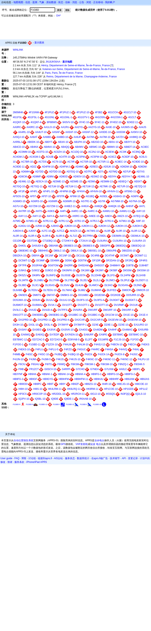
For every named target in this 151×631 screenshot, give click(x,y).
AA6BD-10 (62, 137)
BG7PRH (88, 235)
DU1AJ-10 (65, 300)
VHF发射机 (82, 444)
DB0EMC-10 (25, 250)
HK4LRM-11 (55, 389)
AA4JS (142, 127)
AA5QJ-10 (18, 137)
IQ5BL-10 (40, 398)
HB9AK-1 (47, 374)
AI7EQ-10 (138, 216)
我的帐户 (110, 2)
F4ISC (29, 354)
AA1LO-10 (49, 127)
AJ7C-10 (46, 230)
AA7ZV (120, 137)
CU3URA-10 (119, 240)
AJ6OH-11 (87, 226)
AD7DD (39, 171)
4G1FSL (17, 117)
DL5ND (138, 285)
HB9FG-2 (129, 374)
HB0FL (136, 369)
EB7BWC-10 (136, 334)
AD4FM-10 (48, 166)
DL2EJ (83, 280)
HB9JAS (144, 379)
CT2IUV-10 (85, 240)
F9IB (21, 369)
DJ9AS (22, 270)
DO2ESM (99, 295)
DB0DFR (105, 245)
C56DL (102, 235)
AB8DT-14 (129, 147)
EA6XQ (40, 334)
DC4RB (95, 255)
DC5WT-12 (25, 260)
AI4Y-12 (37, 216)
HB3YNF (17, 374)
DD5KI (68, 260)
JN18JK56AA (52, 61)
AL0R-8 (60, 235)
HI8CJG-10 (123, 384)
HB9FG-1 (96, 374)
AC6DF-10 (128, 156)
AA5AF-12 (88, 132)
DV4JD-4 (47, 310)
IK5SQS (110, 393)
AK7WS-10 (93, 230)
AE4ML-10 (143, 176)
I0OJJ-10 (95, 393)
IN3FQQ (125, 393)
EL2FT (89, 339)
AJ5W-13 (40, 226)
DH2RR (68, 265)
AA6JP (77, 137)
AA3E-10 (110, 127)
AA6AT (33, 137)
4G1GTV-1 (83, 117)
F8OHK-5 (139, 364)
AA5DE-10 (105, 132)
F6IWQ (61, 364)
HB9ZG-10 (90, 384)
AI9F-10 (140, 221)
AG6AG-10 (119, 196)
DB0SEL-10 (94, 250)
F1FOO (134, 339)
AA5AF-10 (71, 132)
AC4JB (49, 156)
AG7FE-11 (87, 201)
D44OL (22, 245)
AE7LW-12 (88, 186)
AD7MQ (113, 171)
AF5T (33, 196)
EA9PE (103, 334)
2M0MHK (18, 112)
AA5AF (56, 132)
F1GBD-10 (97, 404)
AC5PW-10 (96, 156)
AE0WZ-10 (97, 176)
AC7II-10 (57, 161)
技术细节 (115, 458)
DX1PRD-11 (44, 319)
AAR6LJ (17, 142)
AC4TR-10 (65, 156)
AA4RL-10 (24, 132)
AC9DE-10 (138, 161)
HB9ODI (23, 384)
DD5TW (82, 260)
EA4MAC (127, 329)
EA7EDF (54, 334)
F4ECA (132, 344)
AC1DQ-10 (77, 151)
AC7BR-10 (27, 161)
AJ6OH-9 (18, 230)
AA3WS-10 (127, 127)
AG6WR (52, 201)
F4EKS (145, 344)
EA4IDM (98, 329)
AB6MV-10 (112, 147)
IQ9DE (54, 398)
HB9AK (32, 374)
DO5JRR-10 (133, 295)
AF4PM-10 (65, 191)
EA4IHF (112, 329)
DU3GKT (115, 300)
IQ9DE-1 (69, 398)
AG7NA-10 (135, 201)
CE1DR (17, 240)
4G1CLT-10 (130, 112)
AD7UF (127, 171)
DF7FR (23, 265)
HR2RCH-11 (78, 393)
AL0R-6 (46, 235)
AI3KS (50, 211)
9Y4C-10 (84, 122)
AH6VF (130, 206)
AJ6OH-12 (104, 226)
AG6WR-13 (69, 201)
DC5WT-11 (141, 255)
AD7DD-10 (55, 171)
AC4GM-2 (18, 156)
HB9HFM (64, 379)
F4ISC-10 (43, 354)
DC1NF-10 (65, 255)
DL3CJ (36, 285)
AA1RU (65, 127)
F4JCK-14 (103, 354)
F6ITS (48, 364)
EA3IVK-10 (67, 329)
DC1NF (49, 255)
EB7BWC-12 (20, 339)
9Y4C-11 (99, 122)
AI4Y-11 (22, 216)
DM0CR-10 (142, 290)
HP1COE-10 (111, 389)
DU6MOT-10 (20, 305)
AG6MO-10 (19, 201)
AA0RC (17, 127)
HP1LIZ (143, 389)
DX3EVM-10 (134, 319)
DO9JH (36, 300)
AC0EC (145, 147)
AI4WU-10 (108, 211)
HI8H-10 (23, 389)
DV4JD (32, 310)
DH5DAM (83, 265)
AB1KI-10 (63, 142)
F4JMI (32, 359)
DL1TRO (69, 280)
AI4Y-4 (50, 216)
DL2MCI (110, 280)
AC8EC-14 (120, 161)
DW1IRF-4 (128, 310)
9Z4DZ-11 (132, 122)
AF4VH (81, 191)
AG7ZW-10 (35, 206)
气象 (41, 2)
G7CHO (80, 369)
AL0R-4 (32, 235)
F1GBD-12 (70, 404)
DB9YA (35, 255)
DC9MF (40, 260)
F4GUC (81, 349)
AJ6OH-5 (137, 226)
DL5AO (109, 285)
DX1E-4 (143, 314)
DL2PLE (125, 280)
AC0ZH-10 (59, 151)
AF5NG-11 (130, 191)
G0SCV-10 (50, 369)
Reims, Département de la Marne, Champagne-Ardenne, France (81, 76)
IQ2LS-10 (140, 393)
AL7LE (73, 235)
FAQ (16, 458)
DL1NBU (38, 280)
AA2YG (79, 127)
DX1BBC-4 (94, 314)
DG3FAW (37, 265)
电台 (98, 444)
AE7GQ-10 (19, 186)
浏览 (88, 2)
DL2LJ (96, 280)
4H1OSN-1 (116, 117)
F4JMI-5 (46, 359)
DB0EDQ (121, 245)
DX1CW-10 (111, 314)
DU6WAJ (37, 305)
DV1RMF (119, 305)
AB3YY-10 (129, 142)
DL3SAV (65, 285)
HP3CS (23, 393)
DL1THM (54, 280)
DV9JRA (77, 310)
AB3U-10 (113, 142)
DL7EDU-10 (50, 290)
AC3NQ (136, 151)
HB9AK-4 (80, 374)
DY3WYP (63, 324)
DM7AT (51, 295)
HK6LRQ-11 (74, 389)
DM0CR (126, 290)
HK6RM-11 (92, 389)
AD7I (100, 171)
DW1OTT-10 (20, 314)
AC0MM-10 (24, 151)
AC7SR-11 (103, 161)
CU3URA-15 (139, 240)
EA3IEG (37, 329)
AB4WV (79, 147)
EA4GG (83, 329)
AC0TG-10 (42, 151)
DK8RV (36, 275)
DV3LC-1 (18, 310)
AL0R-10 (120, 230)
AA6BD (47, 137)
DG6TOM (53, 265)
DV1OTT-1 (83, 305)
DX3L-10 (33, 324)
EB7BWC (118, 334)
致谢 (9, 462)
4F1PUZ (49, 112)
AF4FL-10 (48, 191)
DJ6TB (130, 265)
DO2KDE (115, 295)
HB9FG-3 (18, 379)
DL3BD (23, 285)
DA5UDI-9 (37, 245)
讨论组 (32, 458)
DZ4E (95, 324)
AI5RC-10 (77, 216)
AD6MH (25, 171)
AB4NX (34, 147)
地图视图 (18, 2)
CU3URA (102, 240)
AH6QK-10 (114, 206)
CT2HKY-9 (67, 240)
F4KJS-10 (74, 359)
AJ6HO (55, 226)
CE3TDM (32, 240)
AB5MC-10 (95, 147)
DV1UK (134, 305)
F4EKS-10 (24, 349)
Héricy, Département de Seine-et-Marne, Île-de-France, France (75, 65)
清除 (67, 10)
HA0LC (123, 369)
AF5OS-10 (18, 196)
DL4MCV (94, 285)
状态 (60, 2)
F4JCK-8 (119, 354)
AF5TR (60, 196)
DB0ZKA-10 (19, 255)
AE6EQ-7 (123, 181)
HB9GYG (48, 379)
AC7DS (42, 161)
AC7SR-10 (86, 161)
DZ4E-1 (108, 324)
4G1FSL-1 (33, 117)
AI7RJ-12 (63, 221)
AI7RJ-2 (94, 221)
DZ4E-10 (123, 324)
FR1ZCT (34, 369)
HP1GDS (128, 389)
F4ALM (67, 344)
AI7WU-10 (124, 221)
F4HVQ (123, 349)
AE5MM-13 (106, 181)
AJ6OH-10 (70, 226)
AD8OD (63, 176)
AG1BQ (90, 196)
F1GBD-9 (29, 404)
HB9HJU (98, 379)
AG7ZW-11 (52, 206)
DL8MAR (96, 290)
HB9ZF (75, 384)
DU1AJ (50, 300)
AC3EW (109, 151)
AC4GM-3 (34, 156)
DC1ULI (81, 255)
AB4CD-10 (18, 147)
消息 (74, 2)
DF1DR (96, 260)
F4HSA (109, 349)
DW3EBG (37, 314)
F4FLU (39, 349)
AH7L (142, 206)
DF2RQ (129, 260)
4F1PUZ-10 (83, 112)
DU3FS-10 (82, 300)
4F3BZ (98, 112)
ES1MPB (103, 339)
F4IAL (136, 349)
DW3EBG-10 (56, 314)
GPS (63, 444)
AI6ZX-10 (122, 216)
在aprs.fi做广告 (99, 458)
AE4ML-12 (24, 181)
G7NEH (94, 369)
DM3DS (23, 295)
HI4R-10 (106, 384)
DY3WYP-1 (80, 324)
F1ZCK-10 (52, 344)
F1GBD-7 (56, 404)
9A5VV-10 (68, 122)
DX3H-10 (18, 324)
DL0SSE (66, 275)
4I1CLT (132, 117)
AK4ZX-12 (75, 230)
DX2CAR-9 (96, 319)
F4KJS (60, 359)
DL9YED (111, 290)
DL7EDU (33, 290)
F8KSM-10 (107, 364)
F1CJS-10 (119, 339)
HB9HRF (114, 379)
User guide (6, 458)
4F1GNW (34, 112)
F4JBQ (58, 354)
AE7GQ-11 (36, 186)
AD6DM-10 (126, 166)
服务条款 (19, 462)
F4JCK (88, 354)
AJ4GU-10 (24, 226)
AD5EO (93, 166)
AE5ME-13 (59, 181)
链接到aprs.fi (45, 458)
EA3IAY (23, 329)
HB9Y (62, 384)
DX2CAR (80, 319)
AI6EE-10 (94, 216)
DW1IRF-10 (109, 310)
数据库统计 (83, 458)
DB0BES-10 (70, 245)
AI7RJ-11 (48, 221)
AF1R (21, 191)
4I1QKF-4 (35, 122)
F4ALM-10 (82, 344)
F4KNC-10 (92, 359)
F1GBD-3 (83, 404)
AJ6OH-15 (121, 226)
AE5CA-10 (41, 181)
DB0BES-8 (88, 245)
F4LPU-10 (143, 359)
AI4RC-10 (76, 211)
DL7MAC (67, 290)
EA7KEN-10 (71, 334)
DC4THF (110, 255)
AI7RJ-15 (79, 221)
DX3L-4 (48, 324)
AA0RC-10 (32, 127)
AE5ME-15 (76, 181)
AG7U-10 (18, 206)
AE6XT (138, 181)
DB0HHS (43, 250)
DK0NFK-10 (69, 270)
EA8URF (88, 334)
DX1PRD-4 (63, 319)
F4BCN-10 (116, 344)
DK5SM (127, 270)
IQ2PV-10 (24, 398)
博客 (23, 458)
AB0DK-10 (33, 142)
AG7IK (101, 201)
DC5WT (124, 255)
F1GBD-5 (16, 404)
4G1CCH (113, 112)
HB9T (50, 384)
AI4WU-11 (125, 211)
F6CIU (22, 364)
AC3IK (123, 151)
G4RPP (66, 369)
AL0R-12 (136, 230)
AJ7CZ (60, 230)
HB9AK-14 (64, 374)
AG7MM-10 (117, 201)
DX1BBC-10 (75, 314)
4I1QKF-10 (19, 122)
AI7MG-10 (31, 221)
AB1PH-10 (80, 142)
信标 (67, 2)
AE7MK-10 (106, 186)
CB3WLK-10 (137, 235)
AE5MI (91, 181)
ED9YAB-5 (73, 339)
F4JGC (134, 354)
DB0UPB (111, 250)
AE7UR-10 (123, 186)
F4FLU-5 (53, 349)
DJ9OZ (35, 270)
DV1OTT (67, 305)
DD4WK (54, 260)
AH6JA (85, 206)
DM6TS (37, 295)
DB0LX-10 (76, 250)
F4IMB (16, 354)
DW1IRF (93, 310)
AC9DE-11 (18, 166)
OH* (58, 15)
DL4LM (79, 285)
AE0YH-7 (127, 176)
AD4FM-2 (64, 166)
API (124, 458)
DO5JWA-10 (20, 300)
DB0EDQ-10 (138, 245)
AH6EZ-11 (70, 206)
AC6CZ (112, 156)
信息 (27, 2)
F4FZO (68, 349)
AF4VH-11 (113, 191)
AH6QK (98, 206)
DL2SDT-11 (141, 280)
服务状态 (70, 458)
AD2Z (33, 166)
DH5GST (99, 265)
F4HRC (96, 349)
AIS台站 (58, 458)
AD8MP (37, 176)
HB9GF (33, 379)
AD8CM (22, 176)
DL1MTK (23, 280)
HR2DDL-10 (58, 393)
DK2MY (99, 270)
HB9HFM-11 (81, 379)
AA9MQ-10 (135, 137)
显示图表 (39, 42)
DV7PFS (62, 310)
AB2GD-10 (97, 142)
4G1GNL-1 (66, 117)
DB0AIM (53, 245)
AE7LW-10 (54, 186)
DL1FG (111, 275)
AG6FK (135, 196)
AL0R (107, 230)
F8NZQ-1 (123, 364)
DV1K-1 (52, 305)
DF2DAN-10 (113, 260)
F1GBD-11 (35, 344)
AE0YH (112, 176)
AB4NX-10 (49, 147)
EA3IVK (51, 329)
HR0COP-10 (39, 393)
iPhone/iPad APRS (36, 462)
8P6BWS (52, 122)
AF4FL (33, 191)
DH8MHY (115, 265)
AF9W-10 (75, 196)
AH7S (38, 211)
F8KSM (75, 364)
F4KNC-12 (126, 359)
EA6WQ (25, 334)
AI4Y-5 (63, 216)
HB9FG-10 (113, 374)
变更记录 (133, 458)
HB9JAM (129, 379)
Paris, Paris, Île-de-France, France (64, 72)
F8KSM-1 (90, 364)
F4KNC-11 (109, 359)
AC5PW (80, 156)
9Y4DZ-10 (115, 122)
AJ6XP (32, 230)
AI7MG (16, 221)
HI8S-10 (37, 389)
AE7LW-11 (71, 186)
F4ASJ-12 (99, 344)
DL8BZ (82, 290)
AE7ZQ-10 (140, 186)
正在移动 (98, 2)
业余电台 (99, 440)
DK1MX (85, 270)
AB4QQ (65, 147)
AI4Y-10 (140, 211)
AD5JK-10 (109, 166)
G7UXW (108, 369)
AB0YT (48, 142)
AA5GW (120, 132)
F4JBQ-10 (73, 354)
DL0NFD (51, 275)
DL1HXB (141, 275)
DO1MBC (83, 295)
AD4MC (79, 166)
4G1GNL (49, 117)
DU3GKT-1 (131, 300)
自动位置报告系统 (23, 440)
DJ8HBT (144, 265)
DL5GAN (123, 285)
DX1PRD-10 (25, 319)
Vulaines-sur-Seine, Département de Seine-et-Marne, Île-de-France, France (83, 69)
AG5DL (104, 196)
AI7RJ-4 (109, 221)
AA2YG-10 (94, 127)
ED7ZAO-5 (56, 339)
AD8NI (50, 176)
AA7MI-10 (105, 137)
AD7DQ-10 (72, 171)
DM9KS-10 (66, 295)
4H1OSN (100, 117)
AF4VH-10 (96, 191)
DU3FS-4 (99, 300)
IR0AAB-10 (85, 398)
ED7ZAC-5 (38, 339)
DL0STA (80, 275)
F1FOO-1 (18, 344)
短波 (92, 444)
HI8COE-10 (141, 384)
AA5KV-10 (136, 132)
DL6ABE (17, 290)
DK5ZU (23, 275)
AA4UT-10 (40, 132)
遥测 (34, 2)
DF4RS (143, 260)
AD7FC (88, 171)
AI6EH (108, 216)
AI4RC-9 (92, 211)
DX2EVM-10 (115, 319)
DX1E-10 (128, 314)
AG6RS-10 (37, 201)
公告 (81, 2)
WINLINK (18, 49)
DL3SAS (50, 285)
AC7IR (70, 161)
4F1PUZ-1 (65, 112)
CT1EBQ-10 (49, 240)
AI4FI (63, 211)
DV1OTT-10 (101, 305)
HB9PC (37, 384)
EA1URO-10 (141, 324)
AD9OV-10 (79, 176)
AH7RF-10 (24, 211)
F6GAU (35, 364)
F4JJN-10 (18, 359)
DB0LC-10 (59, 250)
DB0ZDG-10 (129, 250)
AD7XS (140, 171)
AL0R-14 (17, 235)
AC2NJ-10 (94, 151)
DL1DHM (96, 275)
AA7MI (90, 137)
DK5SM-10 (143, 270)
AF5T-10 (46, 196)
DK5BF (113, 270)
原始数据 (51, 2)
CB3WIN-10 (118, 235)
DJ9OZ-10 (51, 270)
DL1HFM (125, 275)
